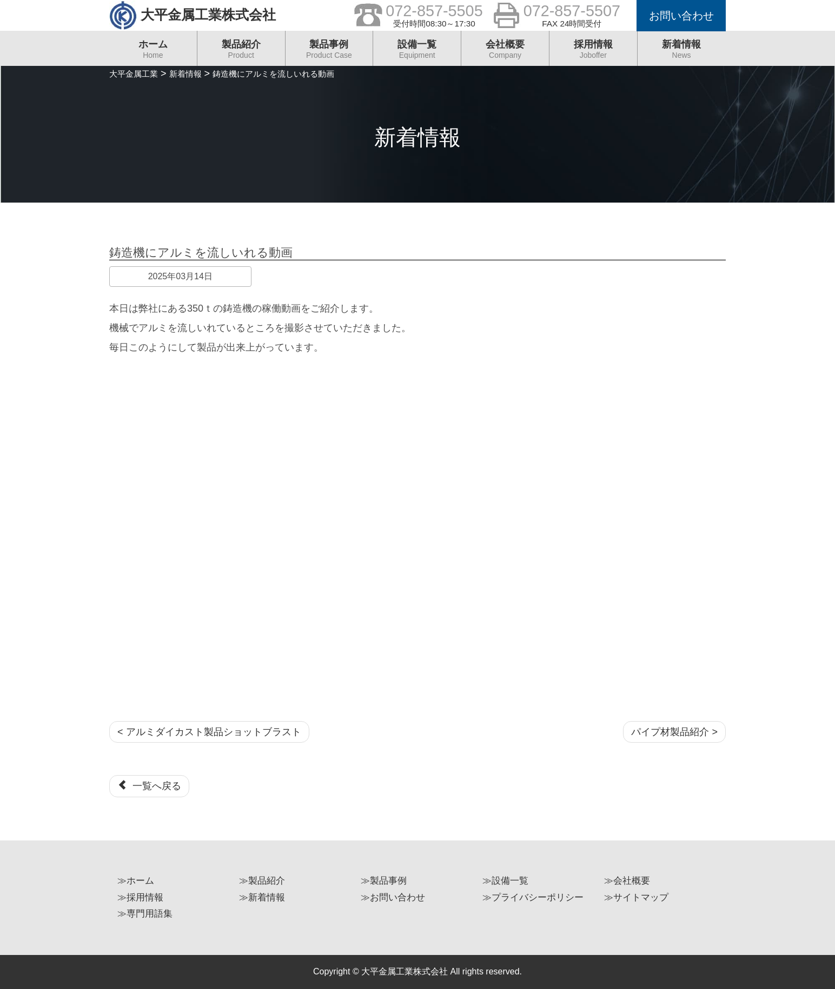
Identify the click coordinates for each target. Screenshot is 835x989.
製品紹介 (241, 52)
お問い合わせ (681, 16)
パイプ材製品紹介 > (674, 731)
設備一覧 (417, 52)
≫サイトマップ (636, 897)
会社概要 (505, 52)
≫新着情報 (262, 897)
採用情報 (593, 52)
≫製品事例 (384, 881)
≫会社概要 (627, 881)
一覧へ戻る (149, 785)
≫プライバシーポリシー (533, 897)
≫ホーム (135, 881)
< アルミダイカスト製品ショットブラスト (209, 731)
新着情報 (682, 52)
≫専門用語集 (145, 914)
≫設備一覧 (505, 881)
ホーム (153, 52)
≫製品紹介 (262, 881)
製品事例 (329, 52)
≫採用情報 (140, 897)
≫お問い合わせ (393, 897)
